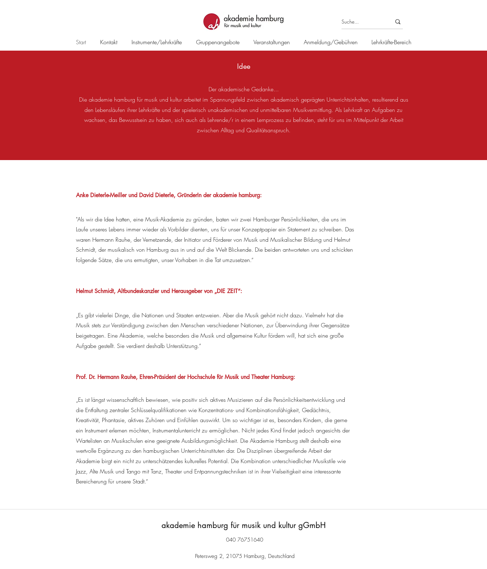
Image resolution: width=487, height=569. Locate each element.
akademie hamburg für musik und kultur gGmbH (244, 525)
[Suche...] (361, 22)
